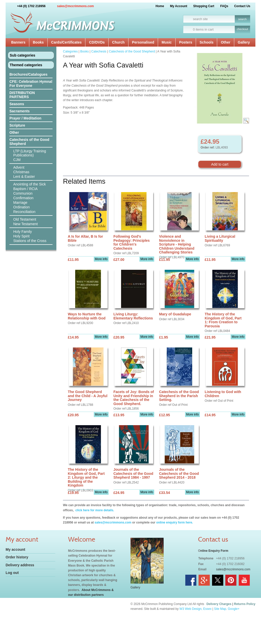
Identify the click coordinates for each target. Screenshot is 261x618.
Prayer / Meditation (25, 118)
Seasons (16, 104)
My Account (178, 6)
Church (118, 42)
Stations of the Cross (29, 241)
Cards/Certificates (66, 42)
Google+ (234, 609)
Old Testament (24, 219)
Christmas (21, 172)
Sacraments (19, 111)
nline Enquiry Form (214, 551)
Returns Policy (244, 604)
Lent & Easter (24, 176)
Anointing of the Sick (29, 184)
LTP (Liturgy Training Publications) (29, 153)
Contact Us (242, 6)
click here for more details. (94, 510)
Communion (22, 193)
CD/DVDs (97, 42)
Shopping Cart (203, 6)
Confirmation (23, 198)
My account (15, 549)
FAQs (224, 6)
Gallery (244, 42)
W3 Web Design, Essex (195, 609)
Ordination (21, 207)
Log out (12, 573)
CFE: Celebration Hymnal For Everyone (30, 83)
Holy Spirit (21, 236)
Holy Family (22, 232)
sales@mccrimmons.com (75, 6)
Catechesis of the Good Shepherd (29, 142)
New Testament (25, 224)
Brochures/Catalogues (28, 74)
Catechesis (98, 51)
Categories (70, 51)
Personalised (143, 42)
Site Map (220, 609)
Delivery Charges (218, 604)
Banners (18, 42)
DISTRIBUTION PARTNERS (22, 95)
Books (38, 42)
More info (101, 259)
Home (159, 6)
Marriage (20, 202)
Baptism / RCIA (25, 189)
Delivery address (20, 565)
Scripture (17, 125)
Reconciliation (24, 212)
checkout (242, 29)
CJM (17, 160)
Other (225, 42)
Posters (185, 42)
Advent (18, 167)
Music (167, 42)
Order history (17, 557)
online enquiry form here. (174, 522)
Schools (206, 42)
